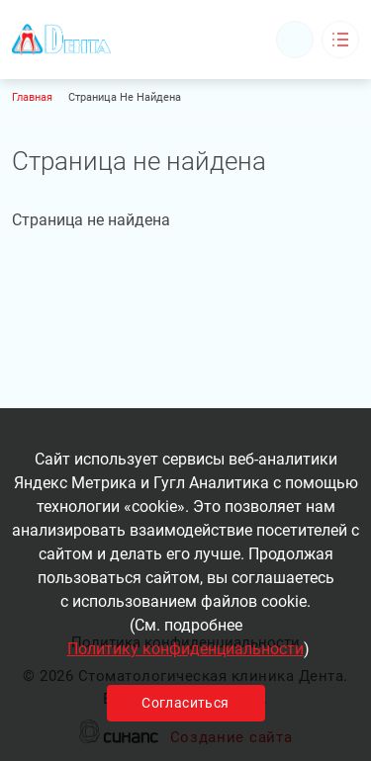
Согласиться (185, 703)
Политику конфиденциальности (185, 648)
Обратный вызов (295, 39)
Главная (32, 97)
